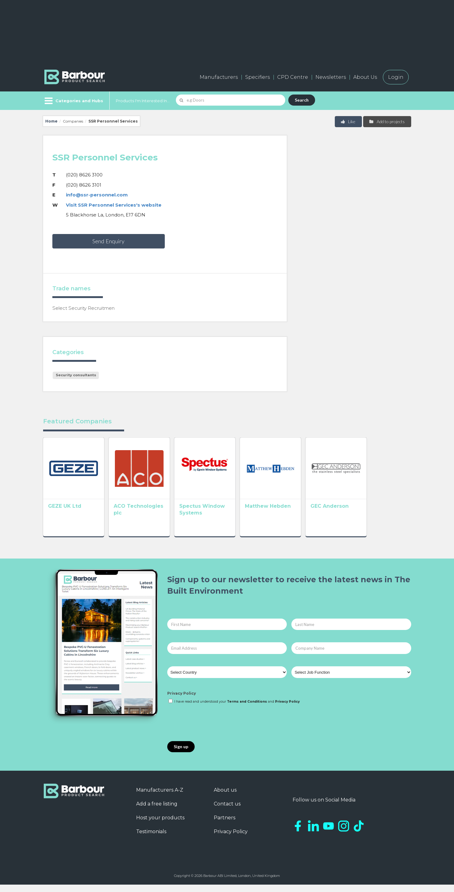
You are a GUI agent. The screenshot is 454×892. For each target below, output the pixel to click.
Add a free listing (156, 811)
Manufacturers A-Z (159, 797)
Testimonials (151, 839)
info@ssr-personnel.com (97, 195)
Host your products (160, 825)
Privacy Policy (181, 700)
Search (302, 100)
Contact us (227, 811)
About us (225, 797)
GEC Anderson (365, 515)
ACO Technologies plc (152, 515)
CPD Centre (292, 77)
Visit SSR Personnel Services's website (113, 205)
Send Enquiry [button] (108, 241)
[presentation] (214, 730)
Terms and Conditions (247, 709)
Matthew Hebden (295, 515)
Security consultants (76, 375)
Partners (224, 825)
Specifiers (257, 77)
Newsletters (330, 77)
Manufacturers (219, 77)
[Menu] (73, 100)
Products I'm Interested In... (143, 100)
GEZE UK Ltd (64, 515)
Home (51, 121)
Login (395, 77)
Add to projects (387, 121)
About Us (365, 77)
